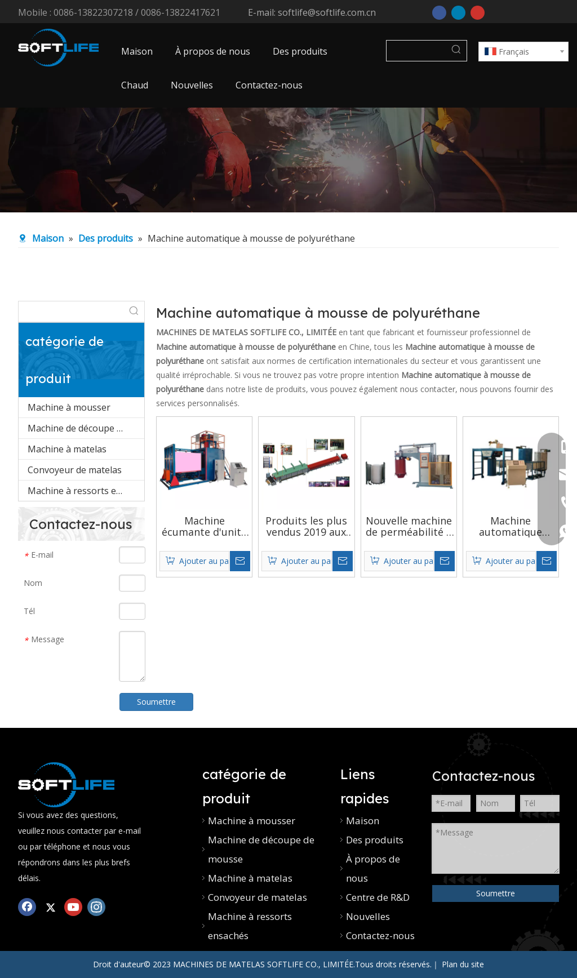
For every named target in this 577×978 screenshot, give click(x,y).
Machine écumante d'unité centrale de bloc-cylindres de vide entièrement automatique (204, 526)
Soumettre (495, 893)
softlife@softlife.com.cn (327, 12)
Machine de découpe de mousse (86, 428)
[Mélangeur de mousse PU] (66, 784)
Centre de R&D (378, 897)
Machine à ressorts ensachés (86, 490)
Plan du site (463, 964)
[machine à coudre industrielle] (288, 160)
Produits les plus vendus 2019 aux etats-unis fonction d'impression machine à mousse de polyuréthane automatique (306, 526)
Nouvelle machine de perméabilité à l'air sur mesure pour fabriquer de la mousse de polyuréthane (408, 526)
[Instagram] (96, 906)
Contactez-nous (380, 935)
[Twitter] (50, 906)
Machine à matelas (67, 449)
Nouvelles (368, 916)
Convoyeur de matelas (75, 470)
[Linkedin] (458, 11)
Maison (362, 820)
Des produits (374, 839)
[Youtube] (478, 11)
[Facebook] (439, 11)
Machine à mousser (69, 407)
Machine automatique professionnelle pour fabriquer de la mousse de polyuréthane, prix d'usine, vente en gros (510, 526)
